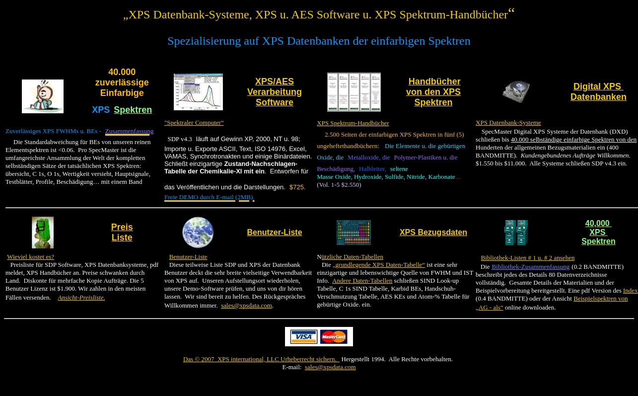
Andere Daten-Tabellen (362, 280)
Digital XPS (598, 86)
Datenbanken (598, 97)
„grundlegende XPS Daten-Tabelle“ (379, 264)
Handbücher (435, 81)
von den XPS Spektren (433, 97)
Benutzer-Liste (274, 232)
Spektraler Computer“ (195, 122)
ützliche (332, 256)
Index (630, 290)
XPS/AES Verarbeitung (274, 87)
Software (274, 102)
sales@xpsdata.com (246, 305)
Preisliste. (92, 297)
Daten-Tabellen (362, 256)
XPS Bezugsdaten (433, 232)
